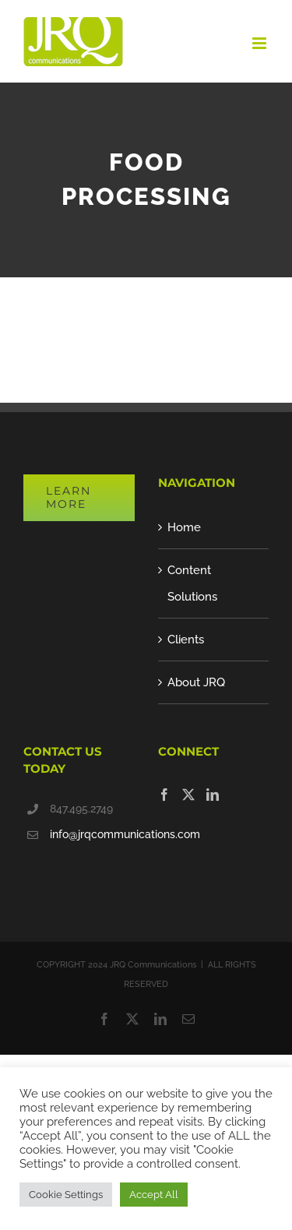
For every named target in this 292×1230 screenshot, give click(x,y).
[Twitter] (188, 794)
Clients (185, 640)
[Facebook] (164, 794)
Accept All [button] (153, 1194)
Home (184, 527)
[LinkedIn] (212, 794)
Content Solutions (192, 583)
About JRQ (196, 682)
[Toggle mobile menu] (260, 43)
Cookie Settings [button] (66, 1194)
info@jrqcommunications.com (92, 834)
